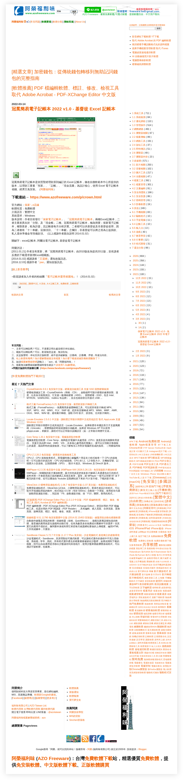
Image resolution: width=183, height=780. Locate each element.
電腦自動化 (156, 666)
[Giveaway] (159, 477)
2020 (136, 366)
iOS (131, 528)
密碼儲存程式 (162, 568)
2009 (136, 416)
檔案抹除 (157, 591)
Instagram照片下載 (158, 451)
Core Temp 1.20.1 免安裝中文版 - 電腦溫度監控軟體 (53, 437)
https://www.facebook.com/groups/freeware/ (65, 368)
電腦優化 (138, 663)
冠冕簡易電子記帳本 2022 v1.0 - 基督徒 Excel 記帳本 (63, 108)
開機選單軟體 (161, 653)
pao (42, 262)
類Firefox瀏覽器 (155, 669)
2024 (136, 265)
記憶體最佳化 (160, 636)
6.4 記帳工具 (53, 283)
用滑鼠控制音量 (161, 604)
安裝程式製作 (149, 568)
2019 (136, 370)
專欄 (151, 571)
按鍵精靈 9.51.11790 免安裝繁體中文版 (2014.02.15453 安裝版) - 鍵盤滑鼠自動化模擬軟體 (73, 517)
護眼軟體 (149, 639)
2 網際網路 (138, 129)
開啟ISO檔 (149, 653)
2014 (136, 393)
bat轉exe (167, 525)
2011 (136, 406)
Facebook (17, 698)
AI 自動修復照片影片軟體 (145, 56)
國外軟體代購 (48, 709)
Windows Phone (148, 474)
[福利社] (133, 498)
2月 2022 (141, 351)
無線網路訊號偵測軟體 (150, 600)
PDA (157, 461)
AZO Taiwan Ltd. (38, 705)
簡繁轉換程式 (144, 620)
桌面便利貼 (166, 587)
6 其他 (43, 283)
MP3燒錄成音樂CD (145, 461)
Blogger (142, 749)
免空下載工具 (144, 536)
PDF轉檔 (137, 467)
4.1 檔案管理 (139, 184)
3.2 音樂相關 (139, 168)
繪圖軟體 (138, 626)
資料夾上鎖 (159, 639)
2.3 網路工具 (139, 141)
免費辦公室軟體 (145, 541)
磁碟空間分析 (158, 613)
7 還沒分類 (138, 248)
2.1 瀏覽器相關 (140, 133)
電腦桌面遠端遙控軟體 (143, 52)
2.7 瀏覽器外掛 (140, 156)
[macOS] (134, 481)
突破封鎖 (145, 617)
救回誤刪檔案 (161, 584)
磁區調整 (148, 613)
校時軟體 (156, 587)
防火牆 (159, 656)
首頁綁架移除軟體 (137, 672)
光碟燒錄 (162, 532)
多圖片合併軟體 (162, 562)
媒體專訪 (29, 698)
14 (140, 327)
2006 (136, 429)
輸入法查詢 (156, 646)
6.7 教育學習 (139, 236)
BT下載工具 (164, 445)
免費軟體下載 (99, 758)
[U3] (169, 477)
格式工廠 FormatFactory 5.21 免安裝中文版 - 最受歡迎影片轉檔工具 (62, 404)
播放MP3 (134, 584)
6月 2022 (141, 305)
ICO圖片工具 (142, 451)
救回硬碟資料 (146, 584)
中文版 (51, 765)
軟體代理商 (17, 709)
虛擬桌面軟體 (138, 633)
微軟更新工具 (151, 578)
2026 (136, 256)
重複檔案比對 (136, 652)
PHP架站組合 (164, 467)
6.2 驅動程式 (139, 216)
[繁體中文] (33, 283)
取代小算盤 (151, 555)
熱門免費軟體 (136, 604)
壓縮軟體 (151, 561)
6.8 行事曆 (138, 240)
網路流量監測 (160, 623)
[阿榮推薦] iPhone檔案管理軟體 (153, 511)
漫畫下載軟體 (158, 597)
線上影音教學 (20, 269)
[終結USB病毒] (145, 498)
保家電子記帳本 (52, 219)
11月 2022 (141, 282)
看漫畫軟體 (140, 610)
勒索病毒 (151, 548)
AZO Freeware (53, 758)
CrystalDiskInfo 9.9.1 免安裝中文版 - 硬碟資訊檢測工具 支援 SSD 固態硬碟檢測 (68, 389)
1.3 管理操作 (139, 125)
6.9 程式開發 (139, 243)
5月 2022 (141, 310)
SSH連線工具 (146, 471)
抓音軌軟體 (150, 581)
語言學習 (140, 639)
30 (140, 323)
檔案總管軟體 (136, 594)
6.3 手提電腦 (139, 220)
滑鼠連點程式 (144, 597)
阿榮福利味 (46, 189)
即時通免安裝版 (162, 548)
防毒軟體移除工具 (147, 656)
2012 (136, 402)
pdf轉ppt (142, 532)
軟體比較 (165, 643)
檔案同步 (148, 590)
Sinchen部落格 (77, 720)
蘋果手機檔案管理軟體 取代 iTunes (150, 48)
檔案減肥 (167, 591)
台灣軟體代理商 (32, 709)
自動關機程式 (140, 630)
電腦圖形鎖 (160, 663)
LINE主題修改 (143, 454)
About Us (80, 22)
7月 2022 (141, 301)
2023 (136, 269)
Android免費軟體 (149, 441)
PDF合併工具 (151, 464)
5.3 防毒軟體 (139, 204)
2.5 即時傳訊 (139, 149)
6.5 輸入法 (138, 228)
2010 (136, 411)
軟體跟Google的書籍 (45, 694)
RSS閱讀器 (134, 471)
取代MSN (145, 552)
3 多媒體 (137, 161)
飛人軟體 (167, 669)
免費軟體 (64, 283)
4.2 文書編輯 (139, 188)
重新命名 (167, 649)
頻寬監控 (167, 666)
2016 (136, 384)
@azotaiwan (54, 712)
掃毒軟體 (167, 581)
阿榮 (89, 749)
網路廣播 (138, 623)
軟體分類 (57, 22)
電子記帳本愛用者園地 (60, 276)
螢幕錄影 (162, 633)
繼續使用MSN (150, 627)
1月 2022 (141, 355)
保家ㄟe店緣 (32, 204)
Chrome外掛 (136, 448)
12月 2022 (141, 278)
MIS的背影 (74, 716)
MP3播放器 (154, 458)
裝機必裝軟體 (138, 636)
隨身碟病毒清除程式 (153, 659)
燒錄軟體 (149, 604)
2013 (136, 397)
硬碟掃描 (165, 610)
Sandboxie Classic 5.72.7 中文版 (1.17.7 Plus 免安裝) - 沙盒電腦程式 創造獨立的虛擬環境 (73, 535)
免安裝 (23, 765)
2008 (136, 420)
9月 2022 (141, 291)
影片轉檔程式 (136, 578)
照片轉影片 (166, 600)
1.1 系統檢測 (139, 117)
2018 (136, 375)
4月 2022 (141, 314)
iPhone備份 (157, 528)
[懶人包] (153, 490)
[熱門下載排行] (163, 493)
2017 (136, 379)
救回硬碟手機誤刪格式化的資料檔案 (150, 44)
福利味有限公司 (20, 705)
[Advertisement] (66, 43)
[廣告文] (144, 490)
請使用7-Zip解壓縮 (65, 365)
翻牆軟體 (162, 626)
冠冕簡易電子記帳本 (81, 219)
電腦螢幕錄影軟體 (141, 60)
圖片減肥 (164, 558)
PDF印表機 (137, 464)
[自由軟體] (135, 501)
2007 (136, 425)
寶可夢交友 (75, 700)
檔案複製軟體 (150, 594)
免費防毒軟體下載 (162, 541)
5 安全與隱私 (139, 192)
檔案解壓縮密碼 (29, 362)
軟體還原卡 (145, 646)
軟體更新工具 (154, 643)
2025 (136, 260)
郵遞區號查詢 (156, 649)
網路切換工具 (157, 620)
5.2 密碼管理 (139, 200)
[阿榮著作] (142, 525)
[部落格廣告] (142, 505)
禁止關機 (136, 617)
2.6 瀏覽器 (138, 153)
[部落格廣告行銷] (159, 505)
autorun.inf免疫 (155, 525)
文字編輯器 (146, 587)
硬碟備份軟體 (153, 610)
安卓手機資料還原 (144, 565)
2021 (136, 361)
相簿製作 (162, 607)
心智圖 (161, 578)
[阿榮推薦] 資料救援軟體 (150, 518)
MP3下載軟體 (140, 458)
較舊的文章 (115, 294)
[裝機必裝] (148, 501)
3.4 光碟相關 (139, 176)
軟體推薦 (74, 688)
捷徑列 (159, 581)
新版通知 (74, 692)
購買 (104, 765)
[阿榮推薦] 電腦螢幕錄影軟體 (154, 521)
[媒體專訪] (140, 486)
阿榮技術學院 (76, 712)
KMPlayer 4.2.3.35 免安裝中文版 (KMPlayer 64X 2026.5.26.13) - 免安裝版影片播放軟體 (72, 469)
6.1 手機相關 (139, 212)
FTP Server (148, 448)
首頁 (66, 294)
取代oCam (140, 555)
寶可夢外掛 (143, 571)
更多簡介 (51, 698)
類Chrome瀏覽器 (138, 669)
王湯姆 (43, 258)
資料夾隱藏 (142, 643)
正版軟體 (90, 765)
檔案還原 (162, 594)
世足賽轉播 (152, 532)
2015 (136, 388)
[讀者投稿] (159, 501)
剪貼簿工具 (141, 548)
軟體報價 (74, 696)
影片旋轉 (146, 574)
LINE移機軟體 (156, 454)
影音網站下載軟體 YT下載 (145, 36)
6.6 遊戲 (136, 232)
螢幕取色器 (151, 633)
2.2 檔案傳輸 (139, 137)
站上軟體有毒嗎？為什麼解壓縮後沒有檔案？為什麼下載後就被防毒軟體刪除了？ (58, 358)
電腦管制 (145, 666)
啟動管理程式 (153, 558)
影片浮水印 (156, 574)
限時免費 (137, 659)
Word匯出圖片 (164, 474)
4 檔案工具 (138, 180)
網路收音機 (148, 623)
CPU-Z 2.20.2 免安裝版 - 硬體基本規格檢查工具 (51, 454)
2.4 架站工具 (139, 145)
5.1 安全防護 (139, 196)
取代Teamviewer (158, 552)
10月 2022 (141, 287)
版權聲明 (40, 698)
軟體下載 (67, 765)
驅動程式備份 (153, 672)
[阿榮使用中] (149, 508)
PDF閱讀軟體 (150, 467)
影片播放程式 (161, 571)
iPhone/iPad (142, 528)
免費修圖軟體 (157, 536)
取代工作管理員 (164, 555)
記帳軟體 (74, 283)
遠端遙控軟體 (142, 649)
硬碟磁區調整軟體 (141, 64)
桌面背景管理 (135, 591)
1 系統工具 (138, 113)
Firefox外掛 (160, 448)
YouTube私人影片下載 (140, 477)
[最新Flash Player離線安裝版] (142, 493)
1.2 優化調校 (139, 121)
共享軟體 (150, 544)
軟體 (35, 765)
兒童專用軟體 (135, 545)
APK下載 (133, 441)
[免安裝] (23, 283)
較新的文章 (17, 294)
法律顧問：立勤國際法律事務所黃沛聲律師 (147, 25)
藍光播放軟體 (154, 630)
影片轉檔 (166, 574)
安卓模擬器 (137, 568)
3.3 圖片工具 (139, 172)
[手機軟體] (164, 489)
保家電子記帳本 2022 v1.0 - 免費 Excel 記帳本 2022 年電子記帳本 (154, 334)
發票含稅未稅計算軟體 (147, 607)
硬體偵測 (138, 613)
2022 (136, 274)
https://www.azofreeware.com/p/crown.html (66, 197)
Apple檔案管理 (148, 444)
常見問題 (35, 22)
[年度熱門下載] (153, 486)
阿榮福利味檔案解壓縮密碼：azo (29, 717)
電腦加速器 (148, 663)
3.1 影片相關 (139, 164)
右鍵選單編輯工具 (137, 558)
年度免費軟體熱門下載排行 (28, 376)
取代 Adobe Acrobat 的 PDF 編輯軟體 (151, 40)
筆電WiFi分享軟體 (158, 617)
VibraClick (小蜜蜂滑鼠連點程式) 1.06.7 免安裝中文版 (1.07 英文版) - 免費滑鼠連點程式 (72, 485)
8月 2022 (141, 296)
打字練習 (140, 581)
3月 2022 (141, 319)
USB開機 (158, 470)
